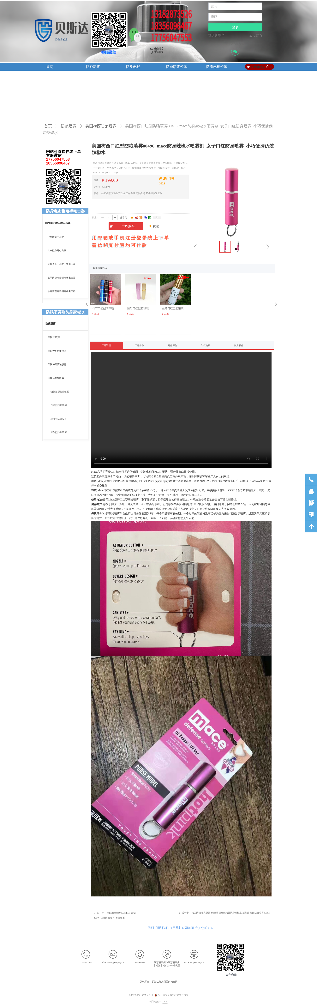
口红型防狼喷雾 (59, 405)
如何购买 (205, 345)
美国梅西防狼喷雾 (100, 126)
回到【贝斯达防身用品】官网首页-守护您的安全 (181, 928)
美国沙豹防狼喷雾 (57, 351)
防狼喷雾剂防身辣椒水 (65, 312)
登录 (235, 27)
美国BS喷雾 (54, 337)
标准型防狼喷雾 (59, 418)
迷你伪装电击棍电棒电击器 (61, 264)
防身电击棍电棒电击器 (65, 211)
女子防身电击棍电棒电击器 (61, 277)
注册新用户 (216, 35)
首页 (48, 126)
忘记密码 (255, 35)
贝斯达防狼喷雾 (56, 378)
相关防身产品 (100, 268)
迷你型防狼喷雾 (59, 432)
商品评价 (172, 345)
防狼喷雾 (68, 126)
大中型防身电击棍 (57, 250)
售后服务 (238, 345)
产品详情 (106, 345)
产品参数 (139, 345)
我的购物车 (258, 67)
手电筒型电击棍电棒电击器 (61, 291)
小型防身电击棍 (56, 237)
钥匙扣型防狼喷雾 (60, 391)
